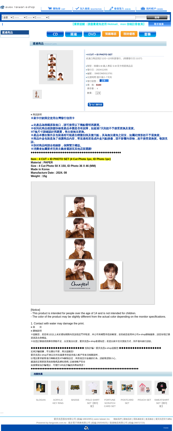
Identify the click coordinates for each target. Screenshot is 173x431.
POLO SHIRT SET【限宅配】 (92, 403)
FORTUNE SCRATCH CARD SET (110, 403)
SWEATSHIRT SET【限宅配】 (161, 403)
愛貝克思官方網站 (164, 419)
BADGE (75, 400)
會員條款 (149, 419)
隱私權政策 (138, 419)
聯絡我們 (118, 419)
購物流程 (127, 419)
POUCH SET (144, 400)
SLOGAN (41, 400)
